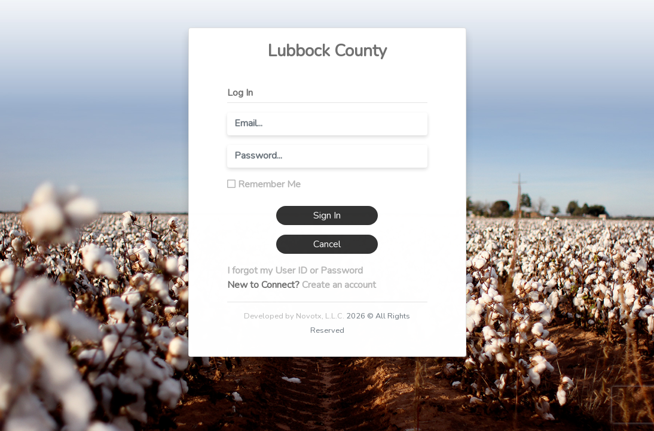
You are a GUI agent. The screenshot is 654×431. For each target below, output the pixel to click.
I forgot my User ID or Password (295, 270)
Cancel (327, 244)
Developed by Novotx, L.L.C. (294, 316)
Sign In (327, 215)
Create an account (339, 285)
